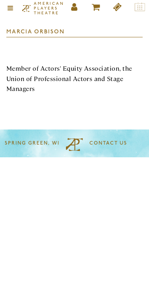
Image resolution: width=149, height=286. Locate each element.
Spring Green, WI (32, 143)
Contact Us (108, 143)
